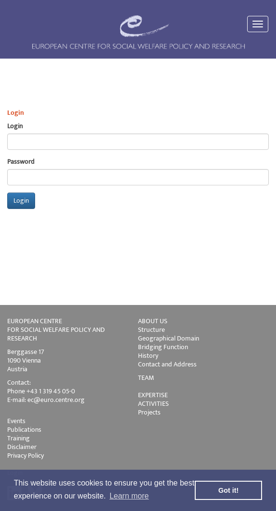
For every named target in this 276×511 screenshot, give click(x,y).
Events (16, 420)
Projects (149, 412)
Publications (24, 429)
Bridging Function (163, 347)
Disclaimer (22, 446)
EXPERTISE (153, 395)
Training (18, 438)
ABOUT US (152, 321)
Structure (151, 329)
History (148, 355)
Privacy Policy (25, 455)
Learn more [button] (129, 496)
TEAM (146, 377)
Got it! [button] (228, 490)
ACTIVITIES (153, 403)
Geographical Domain (168, 338)
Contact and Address (167, 364)
